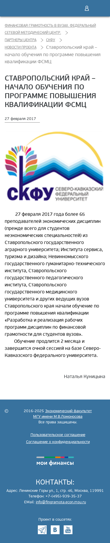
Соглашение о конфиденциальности (58, 442)
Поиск (74, 8)
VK (55, 529)
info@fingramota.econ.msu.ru (61, 502)
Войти (87, 8)
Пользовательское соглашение (58, 434)
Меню (99, 8)
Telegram (42, 529)
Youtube (68, 529)
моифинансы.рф (55, 461)
